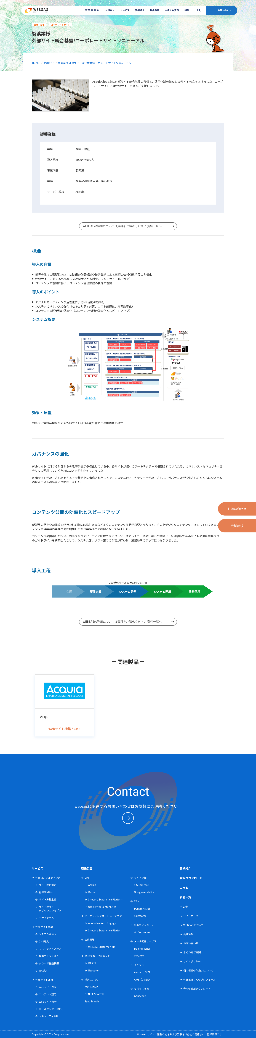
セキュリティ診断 (49, 1016)
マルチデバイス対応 (50, 948)
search (198, 10)
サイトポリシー (192, 961)
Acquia (92, 885)
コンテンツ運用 (47, 994)
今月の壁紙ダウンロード (197, 988)
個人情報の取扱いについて (198, 970)
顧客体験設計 (46, 892)
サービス (124, 10)
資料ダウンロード (191, 878)
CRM (136, 901)
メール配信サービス (145, 941)
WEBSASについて (193, 925)
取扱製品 (154, 10)
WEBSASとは (92, 10)
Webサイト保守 (48, 987)
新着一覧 (185, 897)
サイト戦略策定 (47, 885)
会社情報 (188, 934)
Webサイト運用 (44, 979)
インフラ (139, 965)
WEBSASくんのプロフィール (199, 979)
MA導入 (43, 970)
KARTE (92, 963)
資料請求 (237, 525)
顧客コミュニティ (144, 925)
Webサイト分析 (48, 1001)
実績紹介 (139, 10)
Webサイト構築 (44, 927)
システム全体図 (47, 934)
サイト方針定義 (47, 899)
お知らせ (109, 10)
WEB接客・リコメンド (97, 956)
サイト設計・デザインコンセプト (50, 908)
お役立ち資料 (172, 10)
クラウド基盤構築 (49, 963)
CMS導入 (44, 941)
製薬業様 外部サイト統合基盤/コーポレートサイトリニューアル (94, 63)
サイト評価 (140, 877)
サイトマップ (190, 916)
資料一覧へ (128, 224)
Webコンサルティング (47, 877)
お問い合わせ (225, 10)
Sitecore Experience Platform (105, 899)
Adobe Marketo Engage (102, 923)
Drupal (92, 892)
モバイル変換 (141, 988)
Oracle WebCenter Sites (102, 906)
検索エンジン (92, 979)
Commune (144, 932)
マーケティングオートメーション (103, 916)
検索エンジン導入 (49, 956)
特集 (187, 10)
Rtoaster (93, 970)
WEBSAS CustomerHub (101, 947)
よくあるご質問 (192, 952)
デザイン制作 (46, 918)
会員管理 (90, 939)
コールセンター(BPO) (51, 1009)
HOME (35, 63)
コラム (184, 887)
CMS (87, 877)
